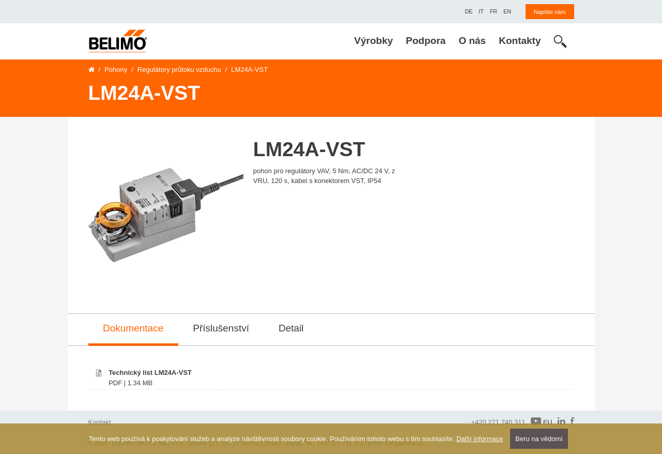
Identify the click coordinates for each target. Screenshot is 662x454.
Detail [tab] (291, 328)
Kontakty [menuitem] (520, 40)
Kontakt (99, 422)
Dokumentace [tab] (133, 328)
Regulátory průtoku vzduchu (179, 69)
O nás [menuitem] (472, 40)
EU (541, 421)
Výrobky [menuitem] (373, 40)
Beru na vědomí (539, 439)
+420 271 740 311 (498, 422)
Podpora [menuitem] (425, 40)
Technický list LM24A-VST (150, 372)
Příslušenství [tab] (221, 328)
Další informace (479, 439)
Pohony (115, 69)
